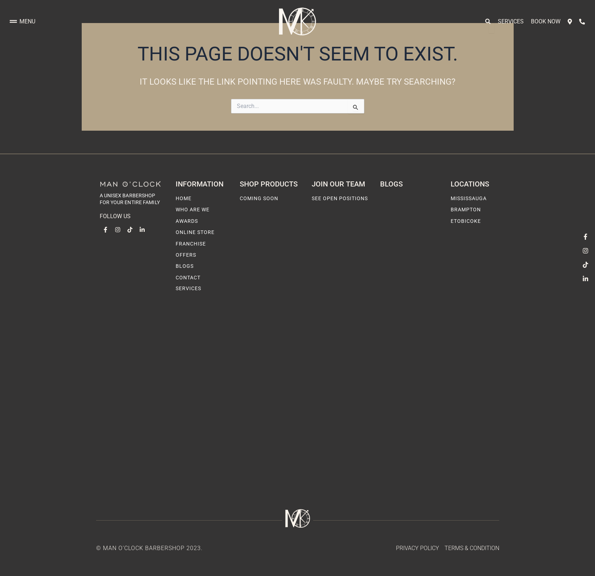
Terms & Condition (472, 548)
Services (511, 21)
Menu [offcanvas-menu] (22, 21)
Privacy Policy (417, 548)
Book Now (545, 21)
